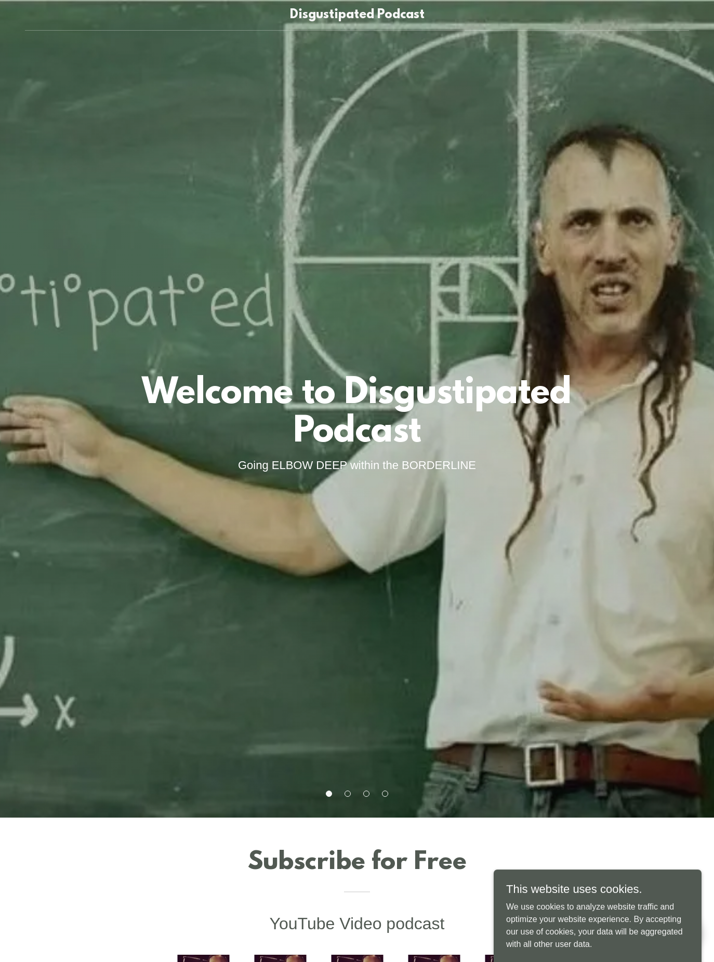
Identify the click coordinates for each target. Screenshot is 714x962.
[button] (329, 794)
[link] (357, 15)
